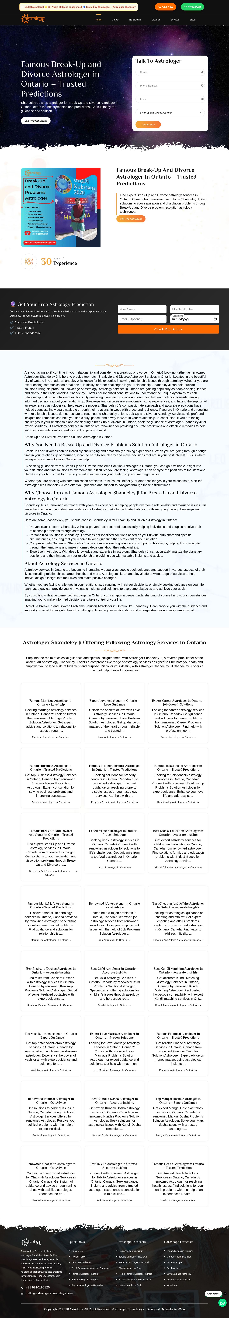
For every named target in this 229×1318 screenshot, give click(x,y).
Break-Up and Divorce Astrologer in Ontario (53, 873)
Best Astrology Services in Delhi (135, 1279)
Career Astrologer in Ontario (178, 737)
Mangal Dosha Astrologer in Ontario (178, 1135)
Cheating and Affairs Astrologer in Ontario (178, 940)
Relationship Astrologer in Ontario (178, 802)
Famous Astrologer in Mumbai (134, 1262)
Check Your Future (168, 329)
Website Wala (175, 1309)
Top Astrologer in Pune (130, 1268)
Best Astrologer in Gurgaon (85, 1279)
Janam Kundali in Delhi (130, 1285)
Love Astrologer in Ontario (114, 737)
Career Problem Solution (179, 1257)
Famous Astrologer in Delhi (85, 1274)
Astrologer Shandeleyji (128, 1309)
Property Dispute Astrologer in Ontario (114, 802)
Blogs (192, 20)
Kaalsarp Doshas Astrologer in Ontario (50, 1005)
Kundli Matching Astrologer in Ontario (178, 1005)
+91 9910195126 (38, 1287)
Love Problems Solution (179, 1279)
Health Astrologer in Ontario (178, 1200)
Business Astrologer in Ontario (51, 802)
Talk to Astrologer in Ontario (114, 1200)
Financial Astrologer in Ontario (178, 1070)
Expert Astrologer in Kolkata (133, 1257)
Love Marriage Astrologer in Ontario (114, 1070)
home (98, 20)
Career (115, 20)
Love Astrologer (174, 1262)
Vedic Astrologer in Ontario (114, 867)
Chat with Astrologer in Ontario (50, 1200)
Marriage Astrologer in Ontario (51, 737)
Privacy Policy (78, 1257)
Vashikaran (172, 1285)
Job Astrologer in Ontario (114, 940)
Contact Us (77, 1251)
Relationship (135, 20)
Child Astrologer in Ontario (114, 1005)
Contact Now (148, 125)
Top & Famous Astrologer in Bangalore (91, 1268)
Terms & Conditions (81, 1262)
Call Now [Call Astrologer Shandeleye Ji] (165, 6)
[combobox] (170, 112)
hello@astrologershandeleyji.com (49, 1293)
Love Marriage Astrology (179, 1274)
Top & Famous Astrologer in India (135, 1274)
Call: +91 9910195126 (36, 121)
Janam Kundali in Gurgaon (180, 1251)
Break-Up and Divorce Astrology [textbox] (156, 113)
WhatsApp (192, 6)
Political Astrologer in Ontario (51, 1135)
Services (175, 20)
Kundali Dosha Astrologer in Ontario (114, 1135)
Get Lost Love (174, 1268)
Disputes (156, 20)
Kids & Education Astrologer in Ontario (178, 867)
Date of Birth (178, 316)
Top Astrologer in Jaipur (130, 1251)
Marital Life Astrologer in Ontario (51, 940)
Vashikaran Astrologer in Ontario (51, 1070)
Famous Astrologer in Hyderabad (88, 1285)
